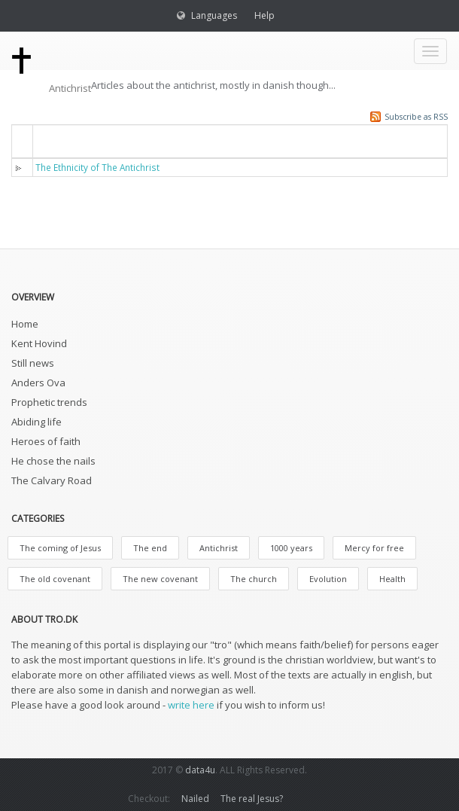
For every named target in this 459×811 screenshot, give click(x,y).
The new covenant (160, 578)
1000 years (291, 547)
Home (24, 324)
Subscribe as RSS (416, 116)
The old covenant (55, 578)
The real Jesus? (251, 798)
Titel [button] (56, 140)
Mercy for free (374, 547)
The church (253, 578)
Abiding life (36, 421)
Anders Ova (38, 382)
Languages (214, 15)
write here (191, 705)
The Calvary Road (51, 480)
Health (392, 578)
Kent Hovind (39, 343)
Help (264, 15)
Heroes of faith (46, 441)
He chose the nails (53, 461)
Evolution (328, 578)
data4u (200, 770)
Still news (32, 363)
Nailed (195, 798)
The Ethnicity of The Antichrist (97, 167)
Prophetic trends (49, 402)
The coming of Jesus (60, 547)
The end (150, 547)
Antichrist (218, 547)
